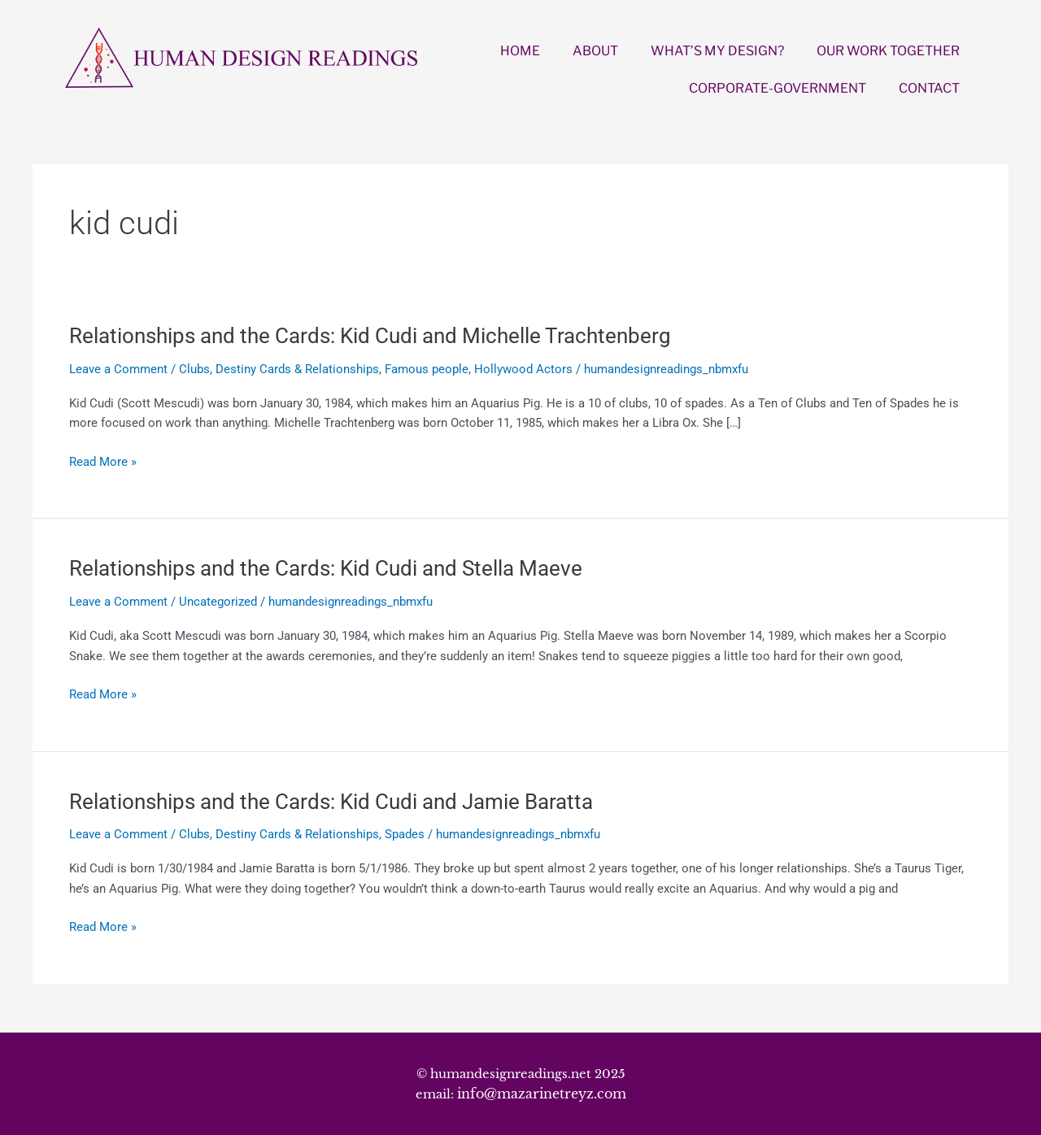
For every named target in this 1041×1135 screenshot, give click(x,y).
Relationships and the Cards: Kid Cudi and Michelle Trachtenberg (370, 336)
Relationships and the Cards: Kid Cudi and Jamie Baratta (331, 801)
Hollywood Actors (523, 369)
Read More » (103, 462)
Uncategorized (218, 601)
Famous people (426, 369)
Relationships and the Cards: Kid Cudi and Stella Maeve (325, 568)
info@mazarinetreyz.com (541, 1093)
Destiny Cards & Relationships (297, 369)
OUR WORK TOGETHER (888, 51)
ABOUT (595, 51)
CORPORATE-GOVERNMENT (777, 88)
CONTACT (929, 88)
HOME (520, 51)
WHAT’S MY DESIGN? (717, 51)
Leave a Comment (118, 369)
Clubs (194, 369)
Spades (405, 834)
